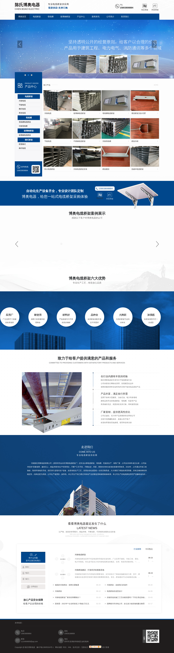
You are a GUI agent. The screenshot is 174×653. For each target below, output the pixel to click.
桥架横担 (105, 169)
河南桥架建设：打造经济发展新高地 (89, 570)
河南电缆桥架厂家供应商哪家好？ (68, 597)
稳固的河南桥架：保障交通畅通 (67, 585)
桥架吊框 (135, 141)
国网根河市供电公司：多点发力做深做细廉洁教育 (126, 604)
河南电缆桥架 (80, 555)
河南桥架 (58, 591)
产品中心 (81, 17)
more (156, 85)
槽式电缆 (22, 109)
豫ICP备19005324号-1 (45, 647)
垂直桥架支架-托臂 (139, 113)
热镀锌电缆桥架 (138, 169)
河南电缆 (22, 101)
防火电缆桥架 (49, 169)
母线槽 (51, 17)
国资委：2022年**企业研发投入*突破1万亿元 (72, 604)
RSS (65, 647)
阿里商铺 (155, 6)
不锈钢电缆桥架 (79, 141)
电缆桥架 (37, 17)
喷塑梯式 (22, 144)
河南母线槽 (23, 126)
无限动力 (84, 647)
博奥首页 (22, 17)
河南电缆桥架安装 (80, 169)
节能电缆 (22, 105)
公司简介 (110, 17)
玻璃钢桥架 (65, 17)
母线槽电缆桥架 (25, 122)
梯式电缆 (22, 148)
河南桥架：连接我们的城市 (117, 585)
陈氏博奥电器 (27, 4)
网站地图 (58, 647)
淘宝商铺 (144, 6)
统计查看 (105, 647)
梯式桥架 (29, 140)
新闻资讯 (96, 17)
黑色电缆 (22, 113)
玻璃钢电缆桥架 (25, 135)
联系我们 (125, 17)
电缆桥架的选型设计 (114, 591)
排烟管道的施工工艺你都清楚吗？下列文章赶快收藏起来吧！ (127, 597)
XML (70, 647)
